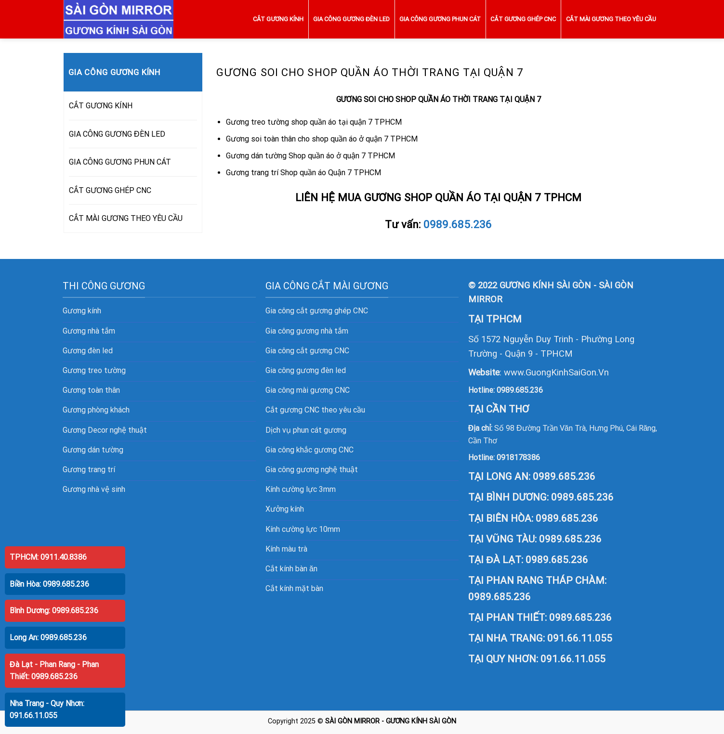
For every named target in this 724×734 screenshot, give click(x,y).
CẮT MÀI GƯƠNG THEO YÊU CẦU (611, 19)
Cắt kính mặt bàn (294, 588)
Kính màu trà (286, 549)
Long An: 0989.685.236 (48, 637)
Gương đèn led (88, 350)
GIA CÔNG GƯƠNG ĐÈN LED (351, 19)
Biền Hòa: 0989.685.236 (49, 584)
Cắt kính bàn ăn (291, 568)
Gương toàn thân (91, 390)
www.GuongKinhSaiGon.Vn (556, 372)
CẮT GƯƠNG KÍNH (278, 19)
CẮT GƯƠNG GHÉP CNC (523, 19)
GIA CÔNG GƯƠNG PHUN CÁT (440, 19)
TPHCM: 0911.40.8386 (48, 557)
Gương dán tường (93, 449)
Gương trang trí (89, 469)
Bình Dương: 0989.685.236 (54, 610)
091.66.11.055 (579, 638)
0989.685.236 (457, 224)
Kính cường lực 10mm (302, 529)
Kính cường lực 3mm (300, 489)
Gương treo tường (94, 370)
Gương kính (82, 310)
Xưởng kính (284, 509)
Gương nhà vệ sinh (94, 489)
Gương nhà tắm (89, 330)
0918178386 (518, 457)
